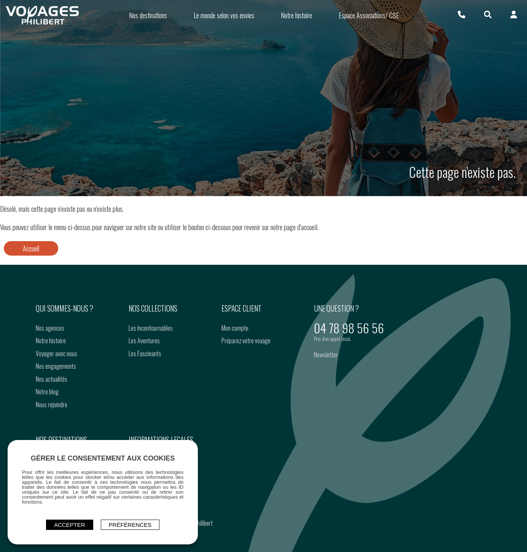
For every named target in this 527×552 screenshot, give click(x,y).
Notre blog (46, 416)
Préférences (130, 524)
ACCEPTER (69, 524)
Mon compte (234, 352)
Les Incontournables (150, 352)
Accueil (31, 273)
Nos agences (49, 352)
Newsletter (326, 379)
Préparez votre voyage (245, 365)
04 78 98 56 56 (349, 353)
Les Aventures (143, 365)
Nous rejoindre (51, 429)
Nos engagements (55, 390)
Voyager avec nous (56, 378)
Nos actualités (51, 403)
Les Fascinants (144, 378)
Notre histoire (50, 365)
